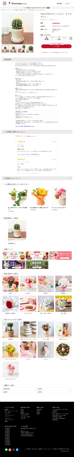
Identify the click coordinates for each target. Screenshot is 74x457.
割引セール (55, 412)
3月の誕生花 (7, 431)
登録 (48, 7)
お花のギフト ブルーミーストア (7, 9)
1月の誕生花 (7, 428)
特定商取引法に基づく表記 (64, 448)
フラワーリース (8, 418)
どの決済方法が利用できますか (27, 434)
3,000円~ (40, 388)
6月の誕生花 (7, 435)
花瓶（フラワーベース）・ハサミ (11, 410)
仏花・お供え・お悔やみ (25, 416)
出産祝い (22, 410)
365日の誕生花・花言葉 (57, 416)
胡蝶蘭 (6, 421)
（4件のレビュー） (53, 19)
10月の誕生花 (7, 441)
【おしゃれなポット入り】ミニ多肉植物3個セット (28, 154)
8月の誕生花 (7, 438)
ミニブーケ (7, 416)
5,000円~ (5, 392)
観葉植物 (16, 9)
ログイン (67, 3)
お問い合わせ (34, 448)
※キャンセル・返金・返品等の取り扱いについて (24, 126)
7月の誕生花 (7, 437)
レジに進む (56, 46)
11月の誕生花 (7, 443)
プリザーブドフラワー (9, 419)
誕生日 (22, 409)
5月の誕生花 (7, 434)
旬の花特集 (55, 410)
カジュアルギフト (24, 415)
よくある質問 (27, 448)
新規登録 (59, 3)
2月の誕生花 (7, 429)
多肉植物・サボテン (24, 9)
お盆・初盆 (23, 418)
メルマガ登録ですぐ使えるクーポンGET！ (35, 7)
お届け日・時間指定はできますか (27, 432)
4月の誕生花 (7, 432)
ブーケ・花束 (7, 412)
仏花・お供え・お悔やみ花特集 (59, 418)
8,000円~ (40, 392)
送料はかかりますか (25, 431)
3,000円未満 (6, 388)
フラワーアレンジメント (9, 415)
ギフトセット (7, 413)
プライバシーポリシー (48, 448)
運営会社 (55, 448)
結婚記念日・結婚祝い (25, 413)
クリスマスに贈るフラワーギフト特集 (60, 409)
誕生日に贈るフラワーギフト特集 (59, 415)
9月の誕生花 (7, 440)
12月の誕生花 (7, 444)
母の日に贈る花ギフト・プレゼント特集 (60, 413)
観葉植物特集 (55, 419)
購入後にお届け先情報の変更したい (28, 435)
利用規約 (40, 448)
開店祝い (22, 412)
